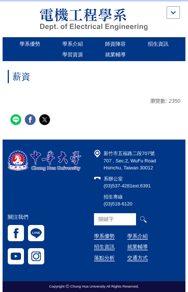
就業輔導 (137, 247)
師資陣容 (115, 44)
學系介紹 (137, 236)
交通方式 (137, 258)
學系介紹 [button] (72, 44)
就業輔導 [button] (115, 54)
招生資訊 (104, 247)
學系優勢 (30, 44)
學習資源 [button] (72, 54)
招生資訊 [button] (158, 44)
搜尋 (143, 219)
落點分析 (104, 258)
